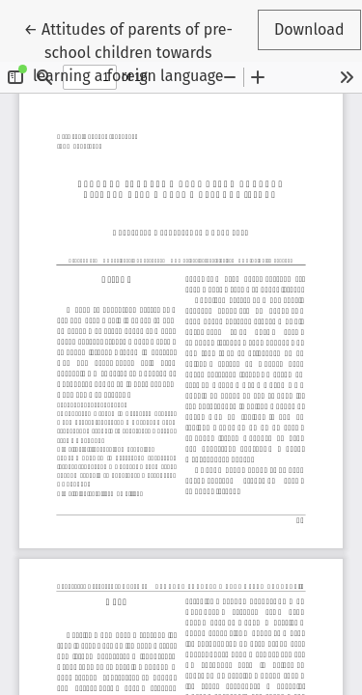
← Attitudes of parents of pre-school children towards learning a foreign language (128, 51)
